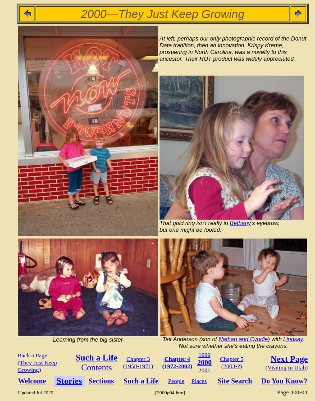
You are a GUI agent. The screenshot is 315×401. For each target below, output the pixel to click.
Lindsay (293, 339)
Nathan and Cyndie (243, 339)
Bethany (240, 223)
